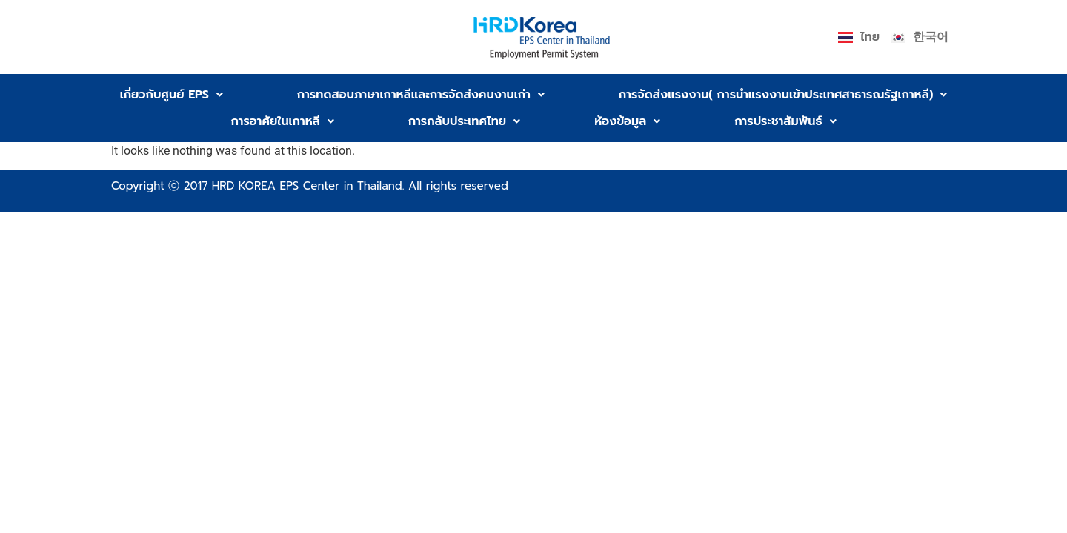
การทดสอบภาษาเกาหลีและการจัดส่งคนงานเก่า (421, 95)
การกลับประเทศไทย (464, 121)
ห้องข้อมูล (627, 121)
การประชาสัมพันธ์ (785, 121)
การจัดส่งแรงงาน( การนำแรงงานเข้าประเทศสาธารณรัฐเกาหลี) (783, 95)
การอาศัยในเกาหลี (281, 121)
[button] (171, 94)
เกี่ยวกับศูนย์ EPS (171, 95)
